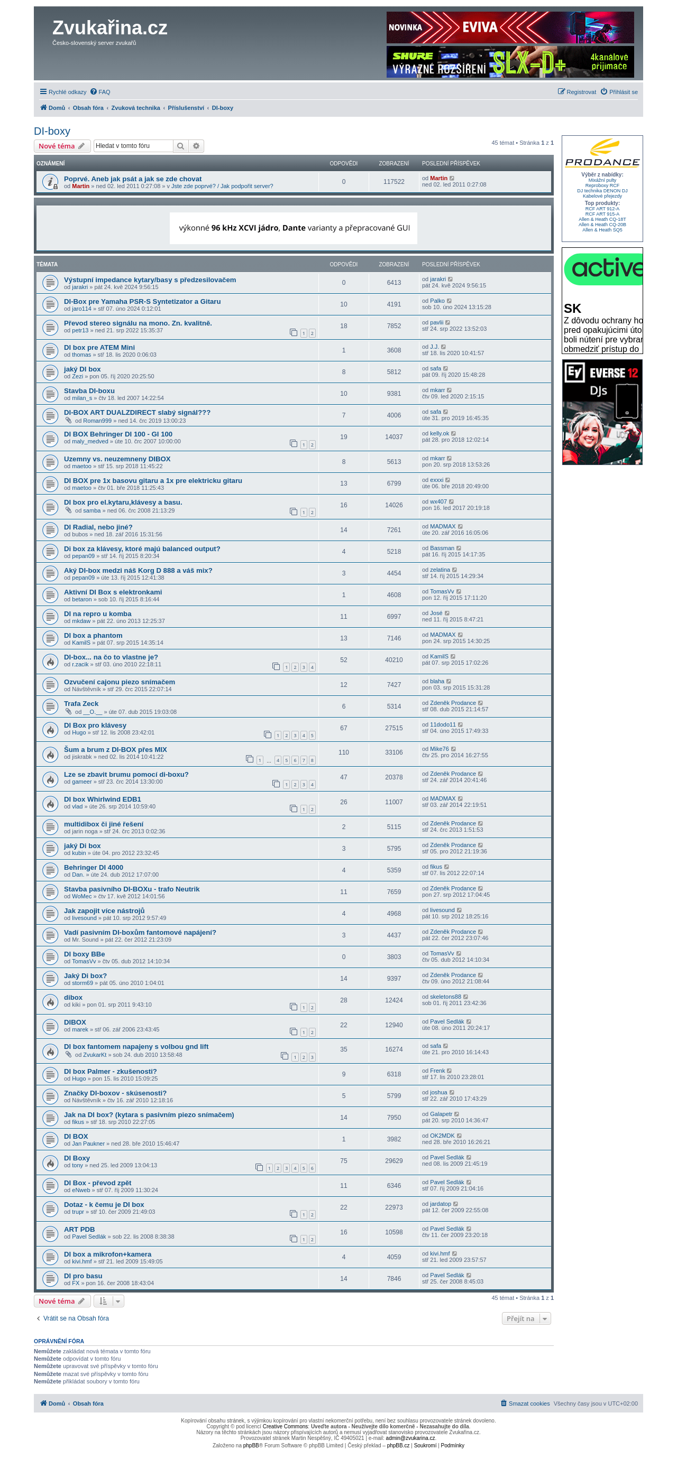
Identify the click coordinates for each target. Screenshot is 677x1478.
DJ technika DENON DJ (602, 190)
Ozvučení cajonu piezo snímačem (119, 682)
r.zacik (80, 664)
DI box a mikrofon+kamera (107, 1254)
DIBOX (75, 1022)
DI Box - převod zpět (98, 1183)
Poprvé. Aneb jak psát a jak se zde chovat (133, 179)
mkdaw (81, 621)
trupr (78, 1212)
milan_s (82, 398)
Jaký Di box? (85, 976)
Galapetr (441, 1114)
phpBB (251, 1445)
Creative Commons (285, 1426)
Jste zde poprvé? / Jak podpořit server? (222, 186)
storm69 (82, 983)
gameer (82, 781)
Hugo (79, 732)
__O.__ (92, 712)
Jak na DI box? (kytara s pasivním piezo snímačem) (149, 1115)
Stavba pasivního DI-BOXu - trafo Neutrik (131, 889)
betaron (82, 599)
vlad (77, 806)
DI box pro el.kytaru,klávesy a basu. (123, 502)
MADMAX (442, 526)
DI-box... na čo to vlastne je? (111, 657)
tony (77, 1165)
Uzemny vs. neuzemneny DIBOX (117, 459)
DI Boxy (77, 1158)
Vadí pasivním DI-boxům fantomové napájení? (140, 932)
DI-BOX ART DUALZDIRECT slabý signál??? (137, 412)
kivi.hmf (82, 1261)
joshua (438, 1092)
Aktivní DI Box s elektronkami (113, 592)
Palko (437, 301)
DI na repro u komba (98, 614)
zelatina (440, 569)
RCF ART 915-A (602, 214)
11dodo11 (443, 724)
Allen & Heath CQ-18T (602, 219)
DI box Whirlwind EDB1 (102, 799)
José (436, 613)
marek (80, 1029)
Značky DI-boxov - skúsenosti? (115, 1093)
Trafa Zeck (81, 704)
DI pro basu (83, 1276)
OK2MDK (442, 1135)
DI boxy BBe (84, 954)
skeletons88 (445, 996)
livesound (84, 918)
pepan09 (83, 556)
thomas (81, 354)
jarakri (80, 287)
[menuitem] (100, 92)
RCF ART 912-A (602, 208)
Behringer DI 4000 (93, 867)
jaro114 (82, 308)
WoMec (82, 896)
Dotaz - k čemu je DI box (104, 1205)
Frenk (437, 1070)
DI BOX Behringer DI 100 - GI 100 (118, 434)
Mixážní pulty (603, 180)
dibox (73, 997)
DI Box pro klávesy (95, 725)
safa (435, 368)
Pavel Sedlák (447, 1021)
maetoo (82, 466)
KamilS (81, 642)
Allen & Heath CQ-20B (602, 224)
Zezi (77, 376)
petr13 (80, 330)
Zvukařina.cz (110, 28)
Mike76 (439, 749)
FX (75, 1283)
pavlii (436, 322)
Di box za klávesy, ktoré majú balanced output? (142, 549)
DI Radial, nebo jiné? (98, 527)
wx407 (438, 501)
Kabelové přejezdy (602, 196)
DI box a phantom (93, 635)
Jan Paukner (88, 1143)
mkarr (437, 390)
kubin (79, 853)
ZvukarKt (94, 1055)
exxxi (436, 480)
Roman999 (97, 420)
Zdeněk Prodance (453, 703)
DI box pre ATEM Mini (99, 347)
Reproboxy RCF (602, 185)
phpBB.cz (398, 1445)
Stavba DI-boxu (89, 391)
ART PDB (79, 1229)
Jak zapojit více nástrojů (104, 911)
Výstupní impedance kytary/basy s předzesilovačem (150, 280)
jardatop (440, 1204)
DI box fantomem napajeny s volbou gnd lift (136, 1047)
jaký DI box (82, 369)
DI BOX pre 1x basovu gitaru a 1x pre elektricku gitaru (153, 481)
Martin (80, 186)
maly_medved (90, 441)
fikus (436, 866)
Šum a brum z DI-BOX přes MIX (115, 750)
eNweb (81, 1190)
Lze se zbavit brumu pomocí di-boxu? (126, 774)
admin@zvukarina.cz (410, 1438)
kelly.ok (439, 433)
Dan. (78, 874)
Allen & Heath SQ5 (602, 230)
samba (91, 510)
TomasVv (442, 591)
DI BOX (76, 1136)
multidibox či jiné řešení (103, 824)
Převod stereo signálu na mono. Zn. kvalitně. (138, 323)
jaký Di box (82, 846)
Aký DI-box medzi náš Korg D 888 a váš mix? (138, 570)
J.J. (434, 346)
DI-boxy (52, 131)
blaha (437, 681)
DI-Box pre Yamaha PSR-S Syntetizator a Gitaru (142, 301)
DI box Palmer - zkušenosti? (110, 1071)
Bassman (442, 548)
